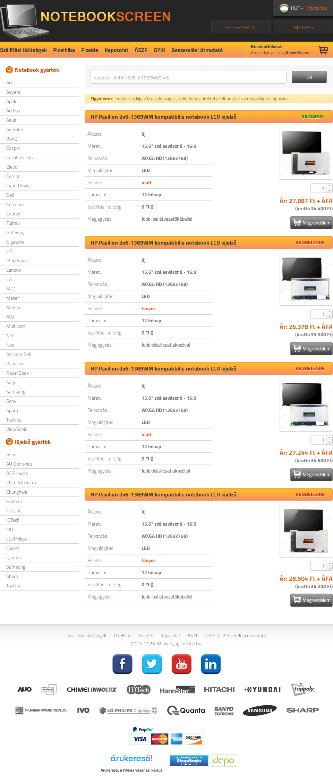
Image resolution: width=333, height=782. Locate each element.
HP (9, 251)
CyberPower (18, 185)
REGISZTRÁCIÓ (240, 27)
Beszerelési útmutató (197, 50)
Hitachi (13, 510)
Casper (13, 148)
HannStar (15, 501)
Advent (13, 91)
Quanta (13, 557)
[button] (329, 185)
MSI (10, 316)
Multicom (15, 326)
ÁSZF (141, 50)
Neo (10, 344)
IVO (9, 529)
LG (9, 279)
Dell (10, 194)
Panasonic (16, 363)
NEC (10, 335)
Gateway (15, 232)
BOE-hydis (17, 473)
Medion (13, 307)
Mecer (12, 297)
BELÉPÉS (303, 27)
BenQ (11, 138)
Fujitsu (13, 223)
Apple (11, 101)
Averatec (15, 129)
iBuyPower (17, 260)
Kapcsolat (116, 50)
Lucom (13, 548)
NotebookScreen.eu (85, 21)
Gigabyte (15, 241)
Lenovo (13, 269)
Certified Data (20, 157)
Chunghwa (16, 491)
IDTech (12, 520)
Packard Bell (18, 354)
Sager (12, 382)
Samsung (15, 391)
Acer (10, 82)
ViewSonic (16, 429)
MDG (11, 288)
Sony (11, 401)
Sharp (12, 576)
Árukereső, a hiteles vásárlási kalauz (132, 770)
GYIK (159, 50)
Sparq (12, 410)
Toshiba (14, 419)
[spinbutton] (319, 188)
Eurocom (15, 204)
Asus (11, 120)
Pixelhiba (64, 50)
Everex (13, 213)
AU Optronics (19, 463)
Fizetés (90, 50)
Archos (13, 110)
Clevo (11, 166)
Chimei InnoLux (21, 482)
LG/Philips (16, 538)
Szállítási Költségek (23, 50)
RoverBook (17, 372)
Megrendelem (312, 222)
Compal (14, 176)
